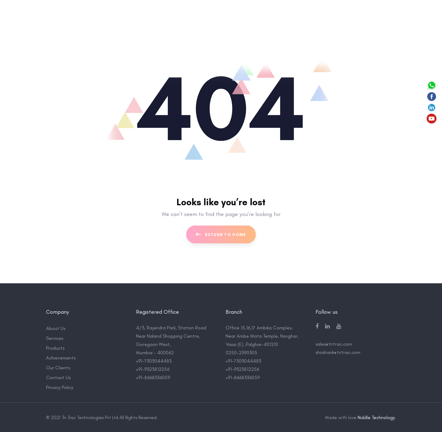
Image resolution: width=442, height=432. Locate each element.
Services (54, 337)
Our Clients (58, 367)
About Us (55, 328)
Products (55, 347)
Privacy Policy (59, 387)
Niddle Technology (376, 417)
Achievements (61, 357)
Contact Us (58, 377)
